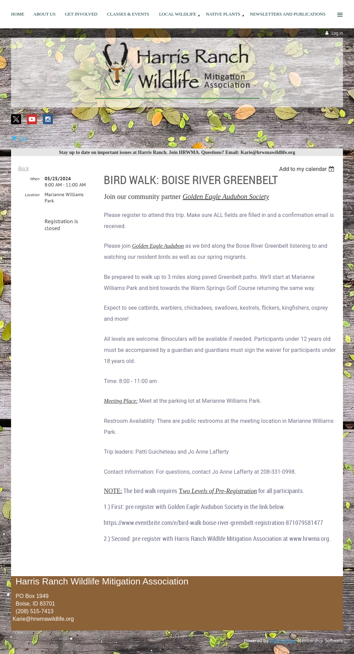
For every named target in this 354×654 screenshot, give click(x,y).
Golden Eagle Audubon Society (226, 196)
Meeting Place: (121, 401)
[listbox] (307, 169)
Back (23, 168)
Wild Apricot (283, 640)
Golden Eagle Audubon (158, 246)
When (34, 178)
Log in (337, 33)
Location (32, 194)
